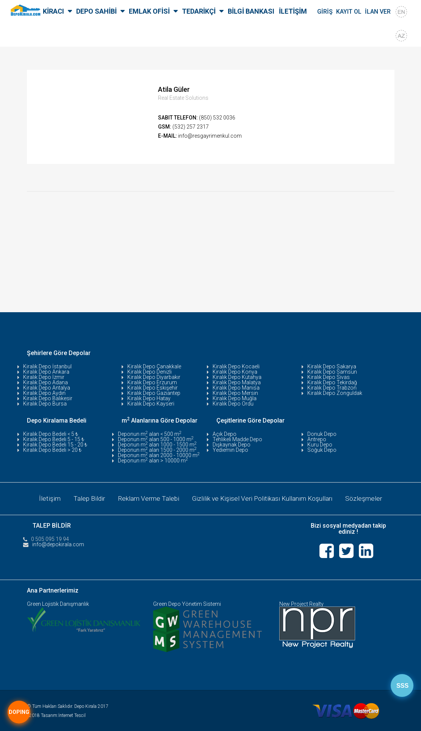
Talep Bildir (87, 498)
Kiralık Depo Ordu (233, 404)
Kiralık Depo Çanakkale (154, 366)
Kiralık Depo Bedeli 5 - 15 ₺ (53, 439)
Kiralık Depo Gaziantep (153, 393)
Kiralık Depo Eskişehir (152, 388)
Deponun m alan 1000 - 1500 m (157, 445)
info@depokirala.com (58, 543)
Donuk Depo (321, 434)
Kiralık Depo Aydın (44, 393)
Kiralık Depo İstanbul (47, 366)
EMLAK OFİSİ (149, 11)
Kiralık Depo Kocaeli (236, 366)
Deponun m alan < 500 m (150, 434)
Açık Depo (224, 434)
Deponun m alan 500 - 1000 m (156, 439)
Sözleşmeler (366, 498)
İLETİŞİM (293, 11)
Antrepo (316, 439)
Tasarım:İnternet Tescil (63, 714)
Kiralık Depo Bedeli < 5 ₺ (50, 434)
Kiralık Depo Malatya (237, 382)
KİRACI (53, 11)
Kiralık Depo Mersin (235, 393)
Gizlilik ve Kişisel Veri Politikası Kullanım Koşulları (263, 498)
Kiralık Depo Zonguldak (334, 393)
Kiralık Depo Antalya (46, 388)
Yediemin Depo (230, 450)
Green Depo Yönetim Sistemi (187, 603)
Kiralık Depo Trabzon (332, 388)
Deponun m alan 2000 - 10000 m (159, 455)
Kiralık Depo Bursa (45, 404)
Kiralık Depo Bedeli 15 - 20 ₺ (55, 445)
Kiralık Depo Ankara (46, 372)
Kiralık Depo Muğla (235, 398)
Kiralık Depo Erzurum (152, 382)
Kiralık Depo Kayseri (150, 404)
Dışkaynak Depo (231, 445)
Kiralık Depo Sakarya (331, 366)
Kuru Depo (319, 445)
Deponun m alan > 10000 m (153, 460)
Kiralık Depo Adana (45, 382)
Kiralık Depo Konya (235, 372)
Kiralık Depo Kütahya (237, 377)
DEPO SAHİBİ (96, 11)
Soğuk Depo (321, 450)
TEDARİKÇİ (199, 11)
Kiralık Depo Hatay (149, 398)
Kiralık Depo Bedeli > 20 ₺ (52, 450)
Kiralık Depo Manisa (236, 388)
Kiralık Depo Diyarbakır (153, 377)
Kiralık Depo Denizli (149, 372)
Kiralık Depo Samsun (332, 372)
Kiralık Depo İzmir (43, 377)
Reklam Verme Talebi (147, 498)
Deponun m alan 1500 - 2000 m (157, 450)
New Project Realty (301, 603)
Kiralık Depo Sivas (328, 377)
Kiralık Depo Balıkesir (47, 398)
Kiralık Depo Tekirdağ (332, 382)
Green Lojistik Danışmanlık (58, 603)
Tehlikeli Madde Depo (237, 439)
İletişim (47, 498)
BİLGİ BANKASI (251, 11)
